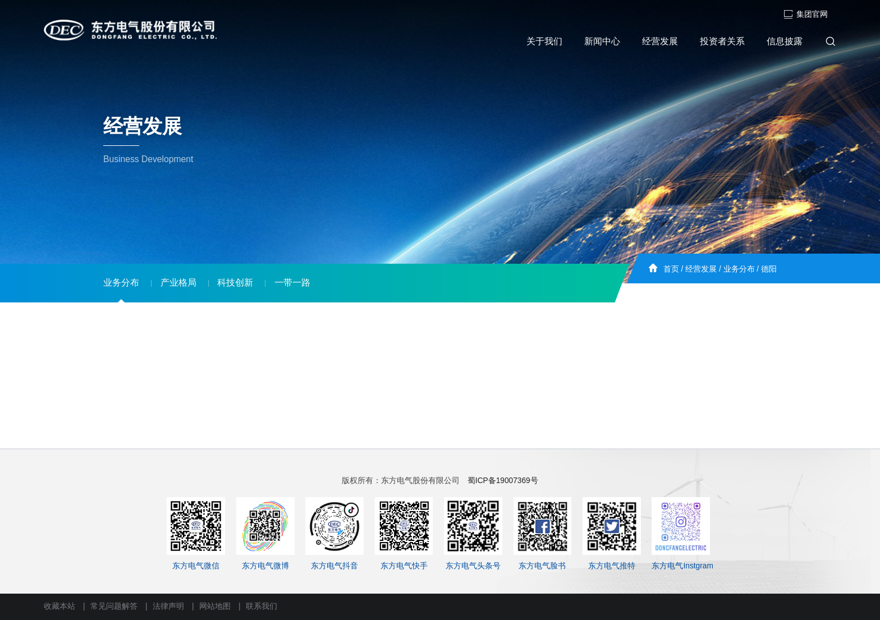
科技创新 (235, 282)
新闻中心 (602, 41)
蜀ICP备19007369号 (502, 480)
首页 (671, 269)
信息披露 (785, 41)
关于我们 (544, 41)
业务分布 (739, 269)
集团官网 (805, 14)
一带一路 (292, 282)
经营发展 (660, 41)
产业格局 (178, 282)
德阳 (769, 269)
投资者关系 (722, 41)
